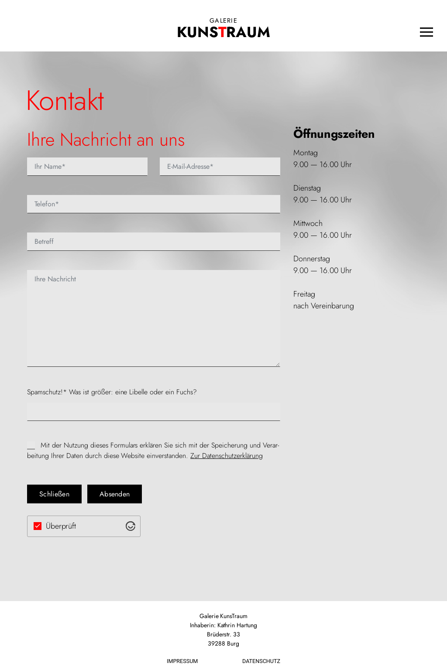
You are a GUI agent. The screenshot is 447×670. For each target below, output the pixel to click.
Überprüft (61, 526)
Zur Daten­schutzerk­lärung (226, 456)
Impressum (182, 661)
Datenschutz (261, 661)
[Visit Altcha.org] (130, 526)
